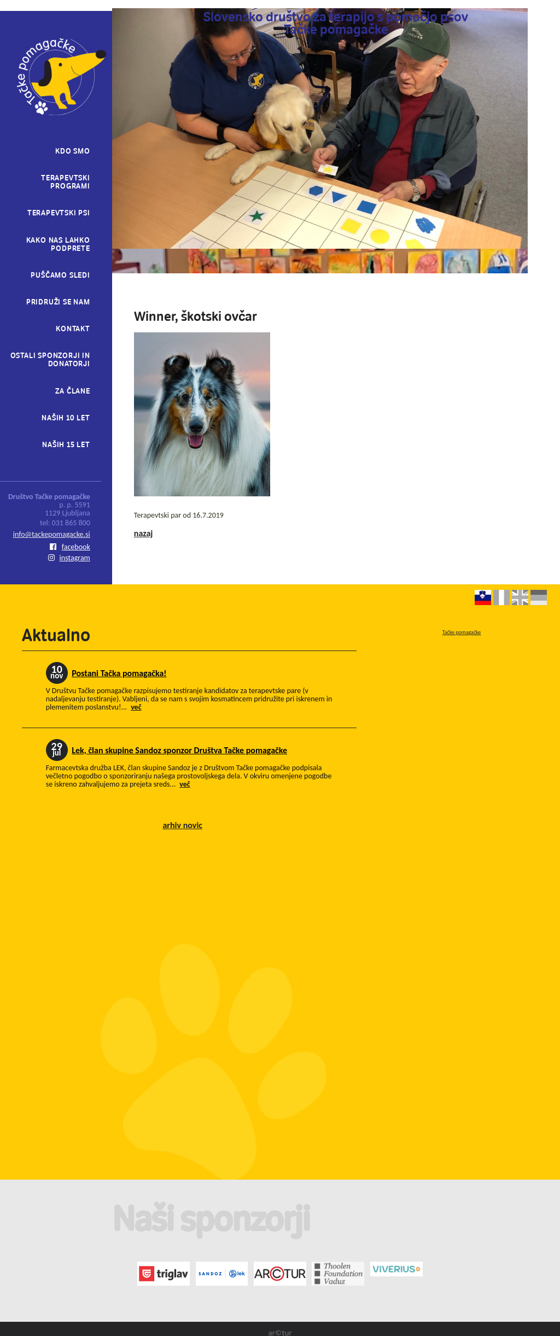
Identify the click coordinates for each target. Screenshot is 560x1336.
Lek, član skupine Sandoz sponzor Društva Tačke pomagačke (179, 750)
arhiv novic (182, 825)
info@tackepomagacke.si (51, 534)
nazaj (143, 533)
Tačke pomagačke (461, 632)
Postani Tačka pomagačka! (119, 673)
